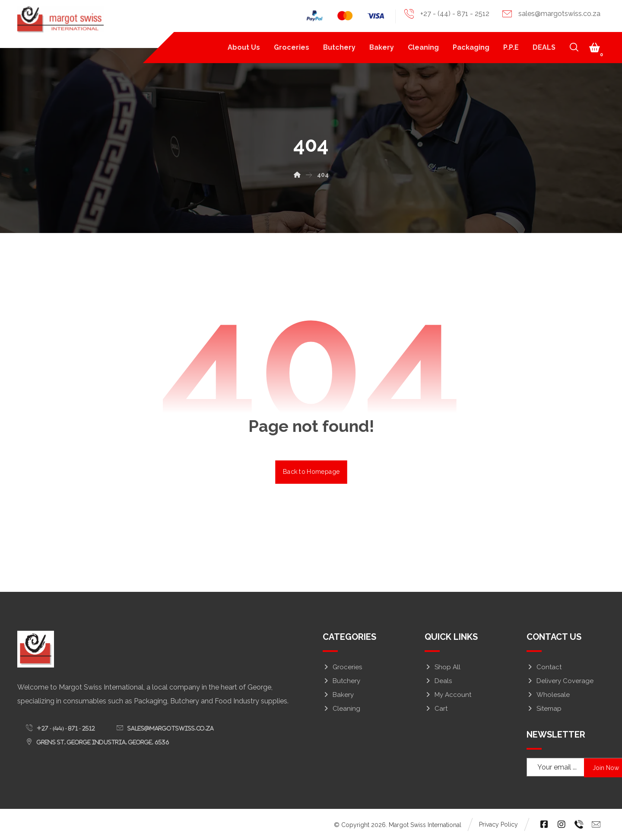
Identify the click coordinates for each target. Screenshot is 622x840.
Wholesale (548, 695)
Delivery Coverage (560, 681)
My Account (448, 695)
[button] (595, 47)
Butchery (341, 681)
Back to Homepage (311, 471)
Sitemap (544, 708)
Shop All (442, 667)
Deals (438, 681)
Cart (436, 708)
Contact (544, 667)
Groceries (342, 667)
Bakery (338, 695)
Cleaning (341, 708)
